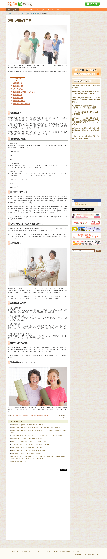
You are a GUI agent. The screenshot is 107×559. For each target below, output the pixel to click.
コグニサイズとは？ (19, 89)
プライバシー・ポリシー (45, 552)
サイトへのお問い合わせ (13, 552)
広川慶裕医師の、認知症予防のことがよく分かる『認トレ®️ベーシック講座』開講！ (36, 435)
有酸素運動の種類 (18, 86)
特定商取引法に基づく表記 (67, 552)
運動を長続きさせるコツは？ (21, 104)
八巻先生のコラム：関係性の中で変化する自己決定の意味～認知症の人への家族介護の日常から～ (85, 130)
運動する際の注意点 (19, 101)
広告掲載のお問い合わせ (29, 552)
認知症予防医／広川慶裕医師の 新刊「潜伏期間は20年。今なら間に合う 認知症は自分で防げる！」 (86, 100)
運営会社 (79, 552)
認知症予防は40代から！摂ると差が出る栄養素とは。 (27, 453)
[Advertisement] (38, 491)
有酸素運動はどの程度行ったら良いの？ (25, 92)
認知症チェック (48, 10)
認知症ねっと (83, 204)
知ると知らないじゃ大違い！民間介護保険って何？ (26, 438)
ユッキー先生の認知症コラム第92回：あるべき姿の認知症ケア (30, 444)
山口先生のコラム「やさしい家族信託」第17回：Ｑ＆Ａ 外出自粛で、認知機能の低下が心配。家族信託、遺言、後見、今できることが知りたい (38, 457)
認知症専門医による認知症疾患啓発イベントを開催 (26, 447)
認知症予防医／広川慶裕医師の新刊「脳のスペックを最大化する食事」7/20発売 (35, 428)
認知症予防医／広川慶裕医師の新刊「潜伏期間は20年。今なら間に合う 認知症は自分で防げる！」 (38, 432)
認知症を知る (13, 10)
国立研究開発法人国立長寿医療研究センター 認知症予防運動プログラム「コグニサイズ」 (34, 415)
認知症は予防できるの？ (18, 461)
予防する (60, 10)
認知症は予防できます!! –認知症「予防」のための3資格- (28, 425)
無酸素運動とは (17, 95)
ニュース (23, 10)
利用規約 (55, 552)
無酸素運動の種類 (18, 98)
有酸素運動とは (17, 83)
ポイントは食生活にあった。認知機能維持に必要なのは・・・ (30, 450)
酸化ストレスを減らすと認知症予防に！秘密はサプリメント (29, 441)
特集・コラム (35, 10)
